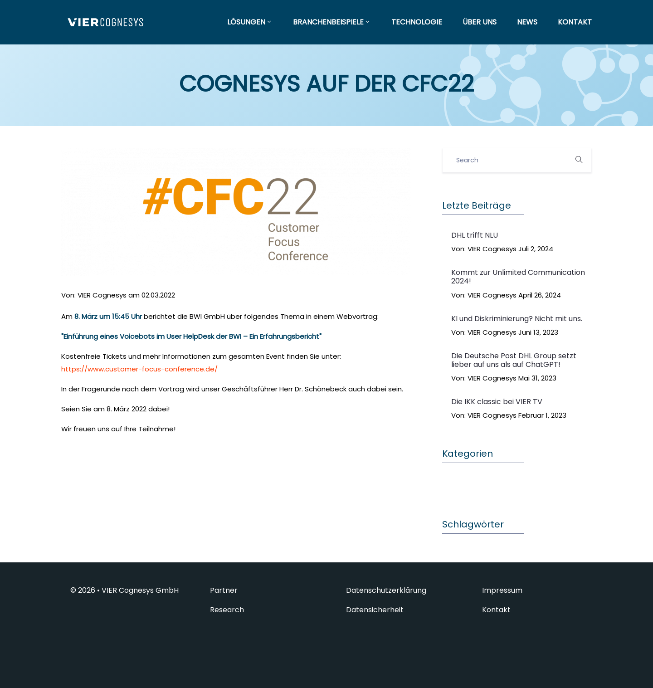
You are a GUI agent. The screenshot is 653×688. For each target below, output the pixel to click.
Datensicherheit (375, 610)
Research (227, 610)
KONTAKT (575, 22)
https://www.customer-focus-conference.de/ (139, 369)
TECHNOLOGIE (416, 22)
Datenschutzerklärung (386, 590)
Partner (224, 590)
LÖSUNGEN (250, 22)
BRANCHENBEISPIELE (332, 22)
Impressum (502, 590)
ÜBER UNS (480, 22)
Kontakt (496, 610)
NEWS (527, 22)
